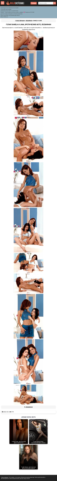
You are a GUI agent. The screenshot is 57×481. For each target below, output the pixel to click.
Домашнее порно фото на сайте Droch (9, 10)
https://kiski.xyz (4, 16)
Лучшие (33, 3)
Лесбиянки (29, 407)
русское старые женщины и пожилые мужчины (11, 13)
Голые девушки (4, 477)
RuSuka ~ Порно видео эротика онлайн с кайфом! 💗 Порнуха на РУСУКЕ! (17, 12)
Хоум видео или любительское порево (10, 7)
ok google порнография (6, 9)
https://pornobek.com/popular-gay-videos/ (10, 15)
